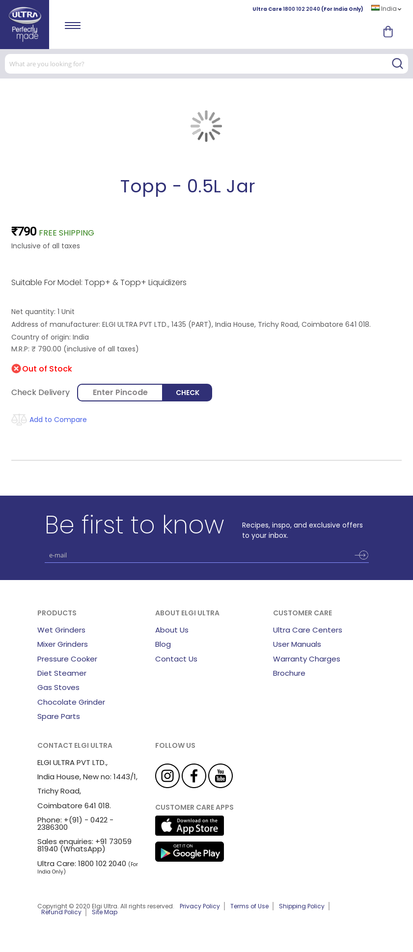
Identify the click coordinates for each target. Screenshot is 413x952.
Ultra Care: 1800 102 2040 (81, 863)
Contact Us (176, 659)
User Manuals (297, 644)
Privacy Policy (200, 906)
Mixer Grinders (62, 644)
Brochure (289, 673)
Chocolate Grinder (71, 702)
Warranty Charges (306, 659)
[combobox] (206, 64)
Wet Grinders (61, 630)
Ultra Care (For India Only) (307, 9)
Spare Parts (58, 716)
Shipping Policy (302, 906)
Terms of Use (249, 906)
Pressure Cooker (67, 659)
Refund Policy (61, 912)
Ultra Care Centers (307, 630)
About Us (172, 630)
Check (187, 392)
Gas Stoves (58, 687)
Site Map (104, 912)
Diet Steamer (61, 673)
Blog (163, 644)
